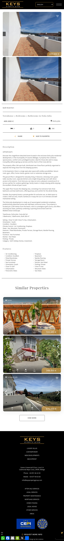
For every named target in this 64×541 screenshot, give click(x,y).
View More (32, 418)
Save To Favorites (43, 136)
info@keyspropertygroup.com (32, 480)
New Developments (32, 455)
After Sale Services (32, 489)
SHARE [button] (18, 136)
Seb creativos (39, 539)
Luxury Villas (32, 448)
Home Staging (32, 503)
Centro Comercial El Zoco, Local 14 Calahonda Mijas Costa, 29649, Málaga (32, 468)
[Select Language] (44, 4)
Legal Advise (32, 506)
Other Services (32, 510)
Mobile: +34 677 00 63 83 (31, 477)
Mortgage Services (32, 499)
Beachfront (32, 459)
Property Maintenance (32, 496)
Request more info (32, 534)
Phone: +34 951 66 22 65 (32, 473)
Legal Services (32, 492)
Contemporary (32, 452)
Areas (32, 514)
